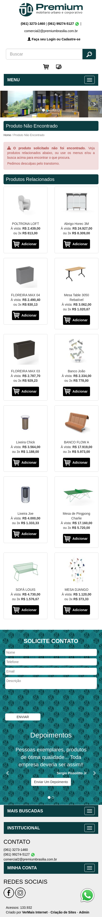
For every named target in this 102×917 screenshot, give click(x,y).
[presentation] (41, 702)
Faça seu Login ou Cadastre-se (53, 39)
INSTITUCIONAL (23, 828)
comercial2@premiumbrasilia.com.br (30, 859)
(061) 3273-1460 (33, 24)
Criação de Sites (63, 912)
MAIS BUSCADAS (25, 811)
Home (7, 135)
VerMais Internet (34, 912)
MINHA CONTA (22, 868)
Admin (84, 912)
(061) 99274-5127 (61, 24)
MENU (13, 79)
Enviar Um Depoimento (51, 782)
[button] (7, 104)
